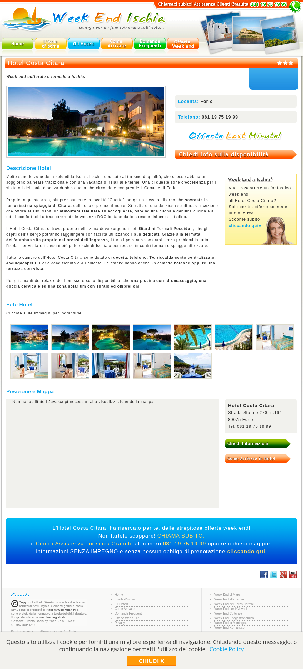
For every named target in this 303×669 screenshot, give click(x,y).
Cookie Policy (226, 649)
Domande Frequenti (128, 613)
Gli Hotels (121, 604)
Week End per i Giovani (230, 608)
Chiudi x (151, 661)
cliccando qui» (245, 225)
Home (119, 594)
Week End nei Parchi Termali (234, 604)
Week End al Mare (227, 594)
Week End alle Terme (229, 599)
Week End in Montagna (230, 623)
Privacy (120, 623)
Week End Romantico (229, 627)
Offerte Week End (127, 618)
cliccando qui (246, 551)
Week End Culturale (228, 613)
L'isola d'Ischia (125, 599)
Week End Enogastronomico (234, 618)
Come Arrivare (125, 608)
